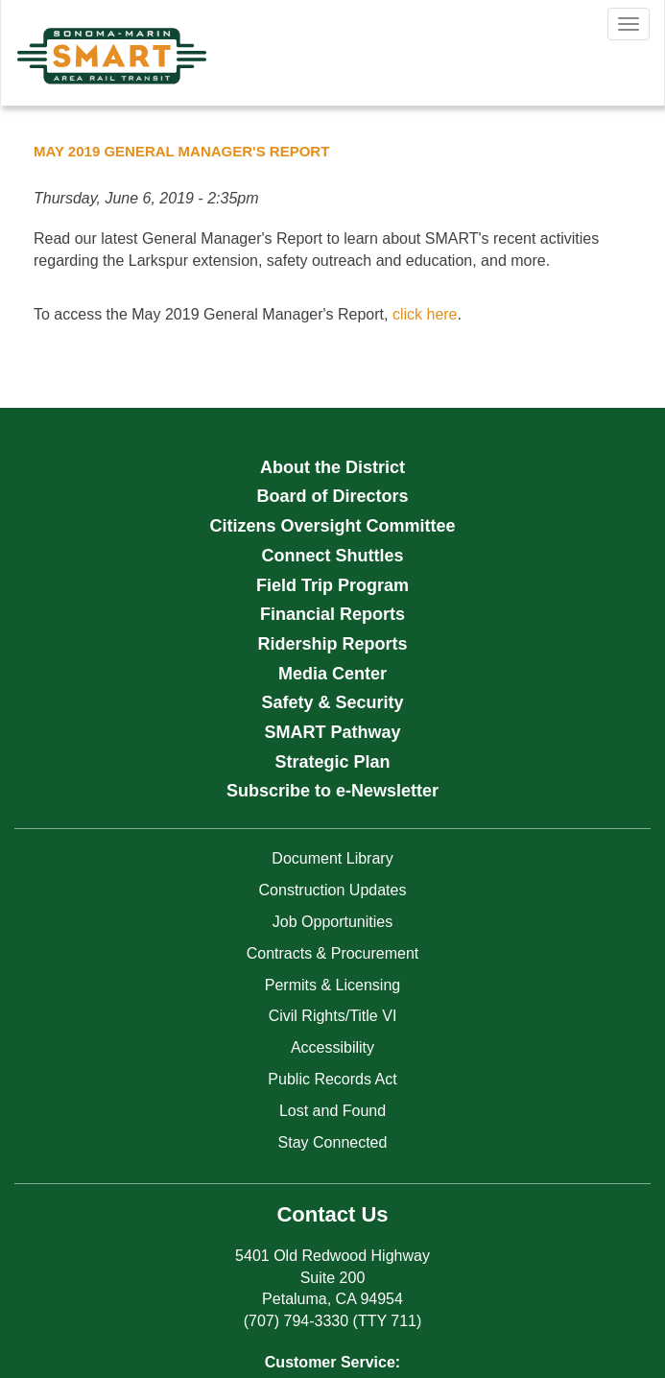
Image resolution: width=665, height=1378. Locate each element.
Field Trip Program (332, 585)
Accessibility (332, 1047)
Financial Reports (332, 614)
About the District (332, 467)
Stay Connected (333, 1142)
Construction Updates (333, 890)
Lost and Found (332, 1111)
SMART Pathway (332, 732)
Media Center (332, 673)
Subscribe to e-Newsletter (332, 790)
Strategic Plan (332, 762)
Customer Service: (332, 1362)
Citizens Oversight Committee (332, 525)
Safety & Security (332, 702)
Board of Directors (332, 496)
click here (425, 314)
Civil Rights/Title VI (333, 1016)
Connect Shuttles (332, 555)
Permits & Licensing (332, 985)
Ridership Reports (332, 643)
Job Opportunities (332, 922)
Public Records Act (332, 1079)
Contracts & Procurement (333, 953)
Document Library (332, 858)
